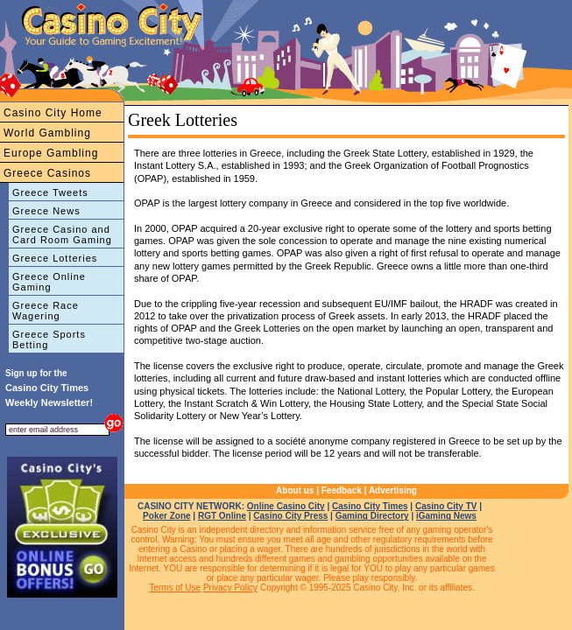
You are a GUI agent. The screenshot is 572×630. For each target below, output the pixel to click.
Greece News (46, 211)
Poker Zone (166, 516)
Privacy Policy (230, 587)
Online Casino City (286, 506)
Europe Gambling (51, 153)
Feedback (341, 490)
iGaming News (446, 516)
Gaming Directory (372, 516)
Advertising (393, 490)
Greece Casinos (47, 173)
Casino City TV (446, 506)
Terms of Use (175, 587)
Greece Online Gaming (49, 281)
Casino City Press (290, 516)
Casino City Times (370, 506)
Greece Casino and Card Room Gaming (62, 234)
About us (295, 490)
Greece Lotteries (54, 258)
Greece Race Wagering (45, 310)
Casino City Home (53, 113)
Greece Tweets (50, 192)
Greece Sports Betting (49, 339)
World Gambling (47, 133)
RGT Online (222, 516)
